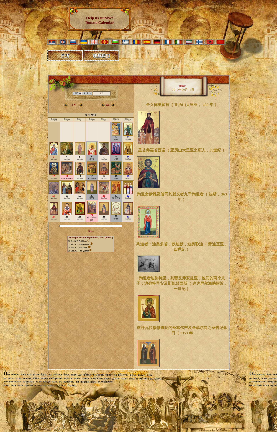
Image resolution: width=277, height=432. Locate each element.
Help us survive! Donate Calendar (99, 20)
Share (91, 231)
